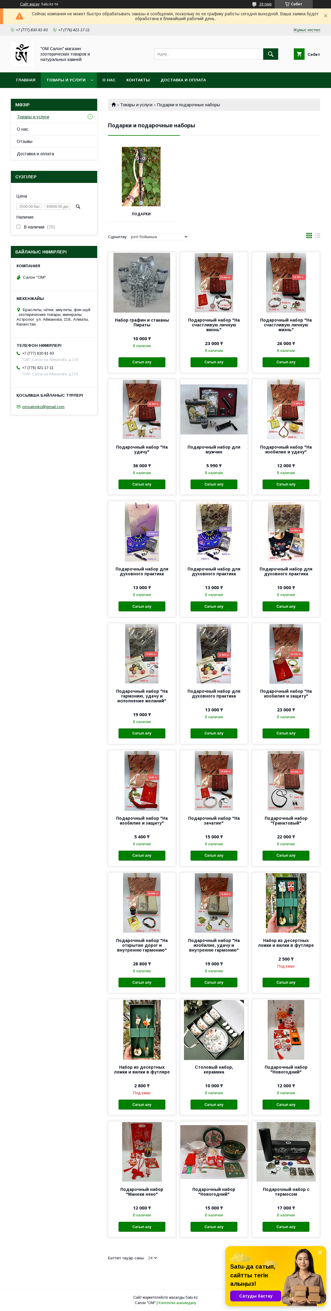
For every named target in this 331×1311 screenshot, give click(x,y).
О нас (109, 80)
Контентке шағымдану (177, 1303)
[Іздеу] (270, 54)
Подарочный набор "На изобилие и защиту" (286, 693)
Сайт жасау (30, 4)
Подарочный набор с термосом (286, 1192)
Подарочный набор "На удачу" (142, 449)
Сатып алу (141, 362)
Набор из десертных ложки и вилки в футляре (286, 943)
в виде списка (317, 237)
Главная (25, 80)
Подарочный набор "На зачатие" (214, 820)
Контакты (138, 80)
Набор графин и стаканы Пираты (142, 322)
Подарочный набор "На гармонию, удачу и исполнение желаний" (142, 696)
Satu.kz (191, 1297)
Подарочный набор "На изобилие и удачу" (286, 449)
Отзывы (24, 141)
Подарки (141, 214)
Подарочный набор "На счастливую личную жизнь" (214, 325)
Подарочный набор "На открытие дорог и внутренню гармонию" (142, 945)
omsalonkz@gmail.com (43, 406)
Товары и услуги (66, 80)
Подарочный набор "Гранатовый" (286, 820)
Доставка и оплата (183, 80)
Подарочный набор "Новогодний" (286, 1069)
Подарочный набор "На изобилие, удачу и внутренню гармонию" (214, 945)
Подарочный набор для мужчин (214, 449)
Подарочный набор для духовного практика (142, 571)
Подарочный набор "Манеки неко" (141, 1192)
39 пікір (265, 4)
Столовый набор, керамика (214, 1069)
